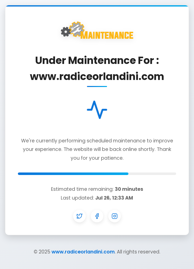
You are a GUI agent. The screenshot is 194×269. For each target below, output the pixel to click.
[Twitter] (79, 216)
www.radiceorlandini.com (83, 251)
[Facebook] (97, 216)
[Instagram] (114, 216)
